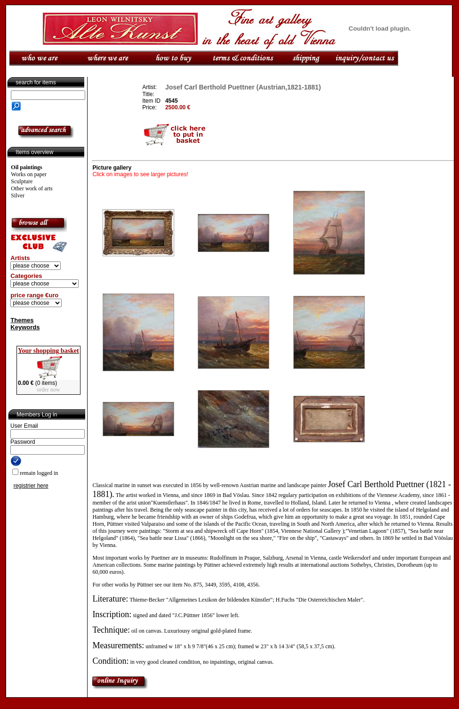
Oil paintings (26, 167)
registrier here (31, 485)
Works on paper (29, 174)
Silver (17, 195)
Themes (21, 320)
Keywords (25, 327)
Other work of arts (31, 188)
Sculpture (21, 181)
